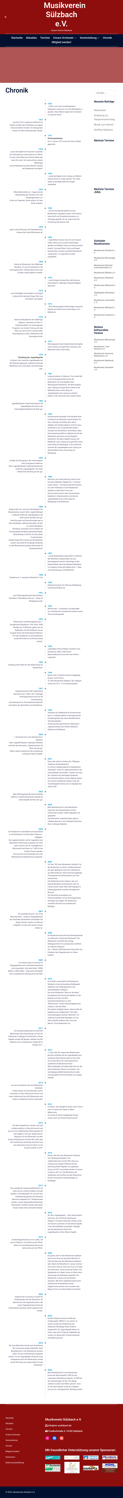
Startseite (17, 37)
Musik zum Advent (104, 124)
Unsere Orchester (63, 37)
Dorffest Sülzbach (103, 129)
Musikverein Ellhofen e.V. (104, 273)
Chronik (107, 37)
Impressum (10, 1457)
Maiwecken (100, 110)
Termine (45, 37)
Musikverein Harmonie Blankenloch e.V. (103, 354)
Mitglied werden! (61, 42)
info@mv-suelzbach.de (59, 1425)
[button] (6, 16)
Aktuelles (31, 37)
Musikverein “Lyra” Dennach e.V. (102, 347)
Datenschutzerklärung (14, 1462)
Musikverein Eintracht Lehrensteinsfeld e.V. (103, 266)
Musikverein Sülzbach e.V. (64, 14)
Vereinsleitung (88, 37)
